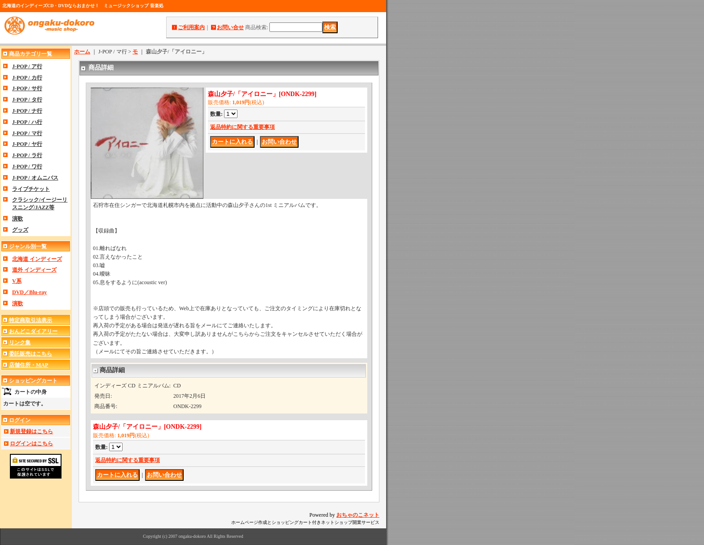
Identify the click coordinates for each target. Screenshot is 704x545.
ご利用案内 (191, 27)
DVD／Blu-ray (29, 292)
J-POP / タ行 (27, 100)
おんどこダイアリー (33, 331)
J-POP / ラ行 (27, 155)
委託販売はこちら (30, 354)
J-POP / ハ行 (27, 122)
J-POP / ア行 (27, 66)
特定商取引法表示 (30, 320)
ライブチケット (31, 189)
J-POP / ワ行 (27, 166)
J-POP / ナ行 (27, 111)
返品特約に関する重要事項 (242, 127)
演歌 (17, 218)
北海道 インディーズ (37, 259)
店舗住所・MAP (28, 365)
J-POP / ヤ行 (27, 144)
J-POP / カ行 (27, 78)
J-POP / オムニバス (35, 178)
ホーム (82, 51)
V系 (17, 281)
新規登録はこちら (31, 431)
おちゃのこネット (357, 515)
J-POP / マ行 (27, 133)
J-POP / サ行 (27, 88)
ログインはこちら (31, 443)
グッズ (20, 230)
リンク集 (20, 342)
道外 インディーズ (34, 270)
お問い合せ (230, 27)
